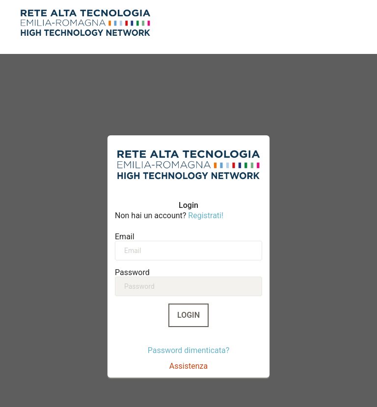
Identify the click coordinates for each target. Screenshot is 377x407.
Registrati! (205, 215)
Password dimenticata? (189, 350)
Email (125, 236)
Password (132, 272)
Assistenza (188, 366)
